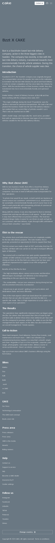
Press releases (7, 432)
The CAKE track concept (11, 415)
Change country (28, 532)
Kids (3, 393)
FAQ (3, 471)
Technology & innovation (11, 410)
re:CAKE (5, 388)
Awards (5, 445)
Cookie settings (8, 484)
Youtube (5, 519)
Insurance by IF (8, 480)
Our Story (5, 406)
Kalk (3, 376)
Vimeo (4, 523)
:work (4, 384)
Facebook (6, 502)
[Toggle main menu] (51, 3)
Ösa (3, 371)
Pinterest (5, 515)
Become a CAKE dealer (10, 476)
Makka (4, 367)
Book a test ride (8, 419)
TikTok (4, 510)
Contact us (39, 3)
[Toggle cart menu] (47, 3)
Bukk (4, 380)
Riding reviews (7, 449)
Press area (6, 437)
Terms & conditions (42, 539)
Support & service (9, 467)
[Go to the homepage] (6, 3)
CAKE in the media (9, 441)
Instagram (6, 498)
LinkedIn (5, 506)
